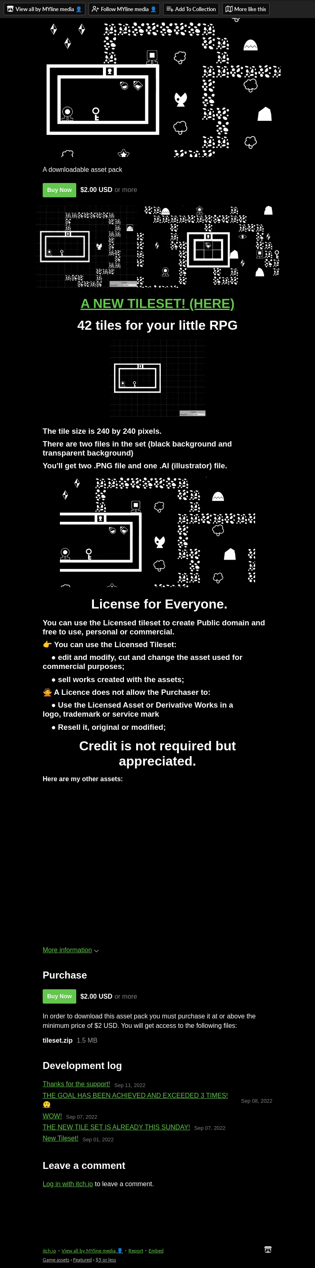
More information (71, 949)
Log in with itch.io (68, 1183)
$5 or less (106, 1259)
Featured (82, 1259)
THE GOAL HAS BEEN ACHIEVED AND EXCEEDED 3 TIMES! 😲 (135, 1100)
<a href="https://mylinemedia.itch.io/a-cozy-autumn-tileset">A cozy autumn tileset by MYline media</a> (156, 823)
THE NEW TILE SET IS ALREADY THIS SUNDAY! (116, 1127)
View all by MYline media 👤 (92, 1250)
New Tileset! (60, 1138)
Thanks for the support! (76, 1084)
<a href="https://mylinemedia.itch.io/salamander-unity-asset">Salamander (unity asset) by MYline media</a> (156, 894)
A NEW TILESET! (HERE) (157, 303)
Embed (156, 1250)
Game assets (56, 1259)
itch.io (49, 1250)
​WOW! (52, 1116)
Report (135, 1250)
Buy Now (59, 190)
